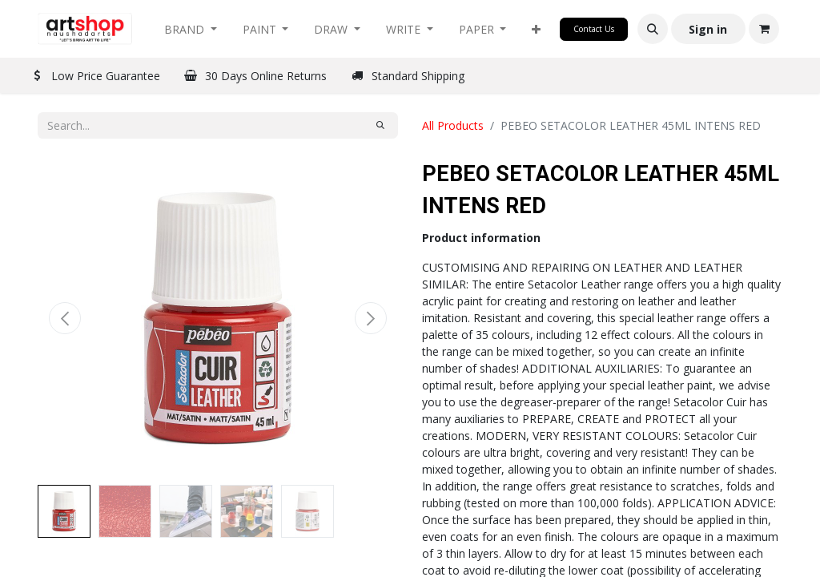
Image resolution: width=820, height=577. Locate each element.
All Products (453, 125)
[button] (536, 29)
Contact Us (593, 28)
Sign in (708, 29)
